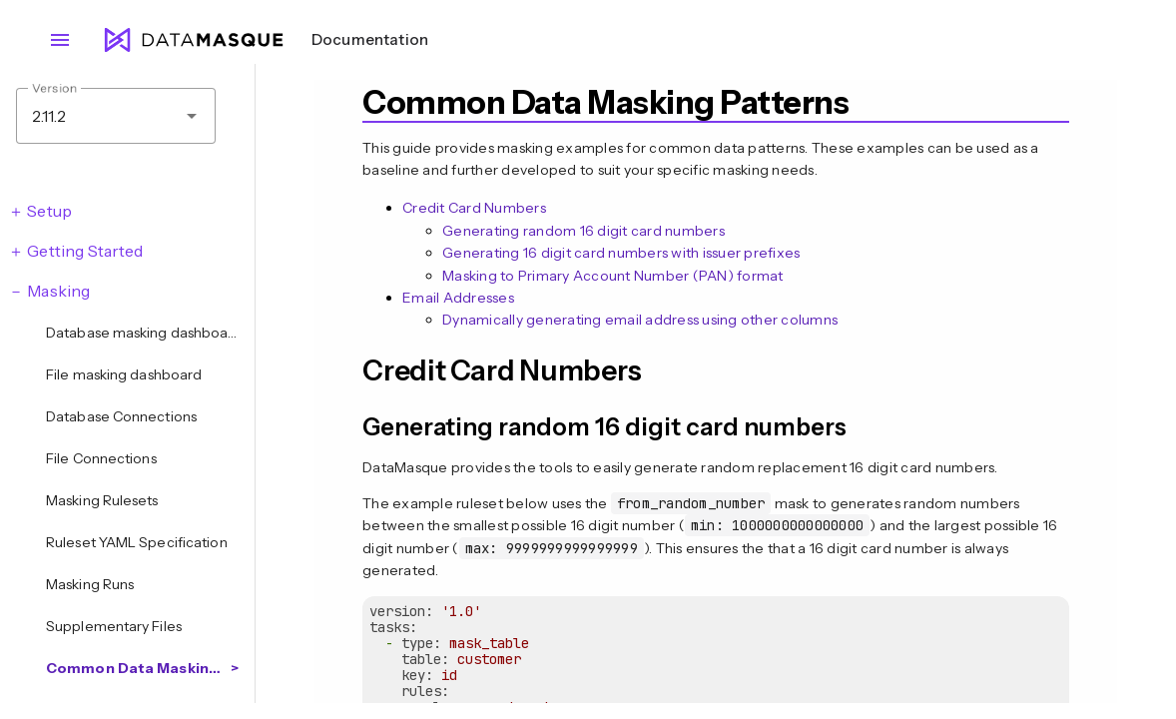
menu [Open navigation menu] (60, 40)
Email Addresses (458, 298)
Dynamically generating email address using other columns (640, 320)
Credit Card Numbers (474, 208)
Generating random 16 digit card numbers (583, 231)
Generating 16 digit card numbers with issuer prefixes (621, 253)
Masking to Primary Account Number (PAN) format (613, 276)
